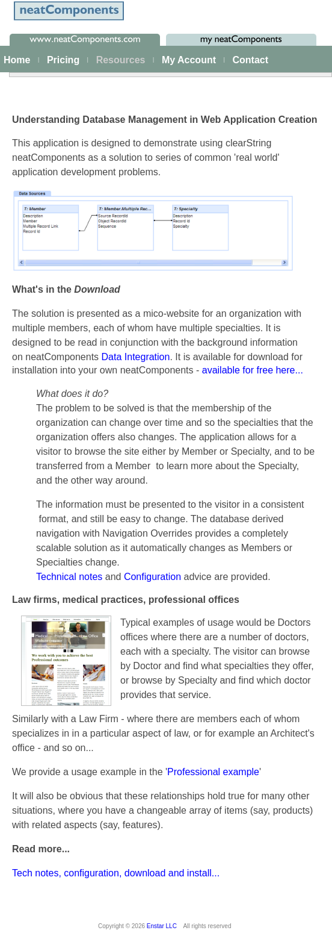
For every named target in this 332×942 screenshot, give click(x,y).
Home (17, 60)
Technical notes (69, 577)
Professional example (213, 772)
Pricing (63, 60)
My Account (189, 60)
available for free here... (252, 370)
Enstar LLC (162, 926)
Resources (121, 60)
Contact (250, 60)
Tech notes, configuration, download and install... (116, 873)
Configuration (154, 577)
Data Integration (136, 357)
